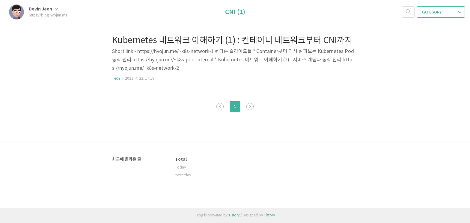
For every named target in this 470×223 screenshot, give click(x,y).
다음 (250, 106)
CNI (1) (235, 12)
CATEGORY (441, 12)
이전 (220, 106)
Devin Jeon (43, 9)
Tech (116, 79)
